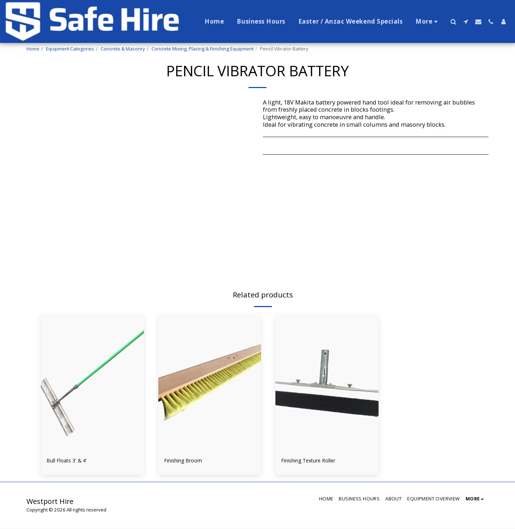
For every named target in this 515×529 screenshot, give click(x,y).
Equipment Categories (70, 48)
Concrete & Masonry (123, 48)
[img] (92, 382)
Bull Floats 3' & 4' (70, 461)
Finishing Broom (187, 461)
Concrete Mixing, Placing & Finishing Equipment (202, 48)
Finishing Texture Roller (314, 461)
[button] (453, 21)
